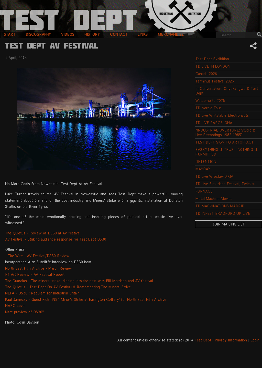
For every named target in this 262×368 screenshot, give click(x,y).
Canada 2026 (206, 74)
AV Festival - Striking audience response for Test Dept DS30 (55, 239)
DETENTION (205, 161)
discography (38, 34)
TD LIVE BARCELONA (213, 123)
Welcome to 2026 (210, 100)
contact (118, 34)
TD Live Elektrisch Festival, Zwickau (225, 184)
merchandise (171, 34)
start (9, 34)
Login (255, 340)
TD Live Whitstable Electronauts (222, 115)
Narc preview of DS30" (24, 312)
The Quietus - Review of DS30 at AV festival (42, 233)
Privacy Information (231, 340)
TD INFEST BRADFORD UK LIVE (222, 213)
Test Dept (203, 340)
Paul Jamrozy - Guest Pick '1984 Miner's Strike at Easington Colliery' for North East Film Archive (85, 299)
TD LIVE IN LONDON (212, 66)
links (143, 34)
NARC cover (15, 305)
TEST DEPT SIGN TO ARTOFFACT (224, 142)
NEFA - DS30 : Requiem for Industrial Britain (42, 293)
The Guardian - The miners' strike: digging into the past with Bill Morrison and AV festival (79, 281)
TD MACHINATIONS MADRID (219, 206)
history (92, 34)
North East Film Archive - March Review (38, 268)
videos (67, 34)
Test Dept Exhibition (212, 59)
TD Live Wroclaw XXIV (214, 176)
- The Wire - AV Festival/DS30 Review (37, 256)
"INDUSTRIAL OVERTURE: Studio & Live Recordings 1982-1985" (225, 132)
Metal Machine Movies (213, 198)
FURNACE (204, 191)
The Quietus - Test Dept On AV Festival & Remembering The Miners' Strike (68, 287)
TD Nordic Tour (208, 108)
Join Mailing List (228, 224)
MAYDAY (202, 169)
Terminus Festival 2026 (214, 81)
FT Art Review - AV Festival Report (34, 274)
